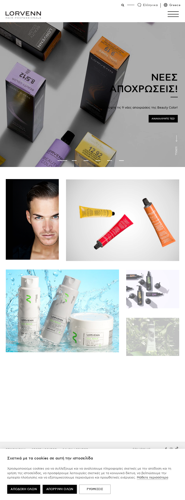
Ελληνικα (150, 5)
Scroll (176, 150)
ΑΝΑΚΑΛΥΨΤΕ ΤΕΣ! (163, 118)
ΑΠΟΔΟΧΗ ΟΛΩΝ (24, 489)
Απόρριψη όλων (59, 489)
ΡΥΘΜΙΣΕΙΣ (95, 489)
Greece (175, 5)
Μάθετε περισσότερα (152, 477)
